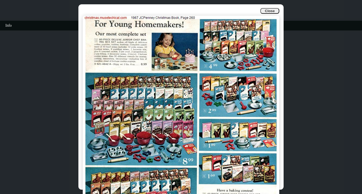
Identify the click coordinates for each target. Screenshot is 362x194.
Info (8, 25)
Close (270, 11)
